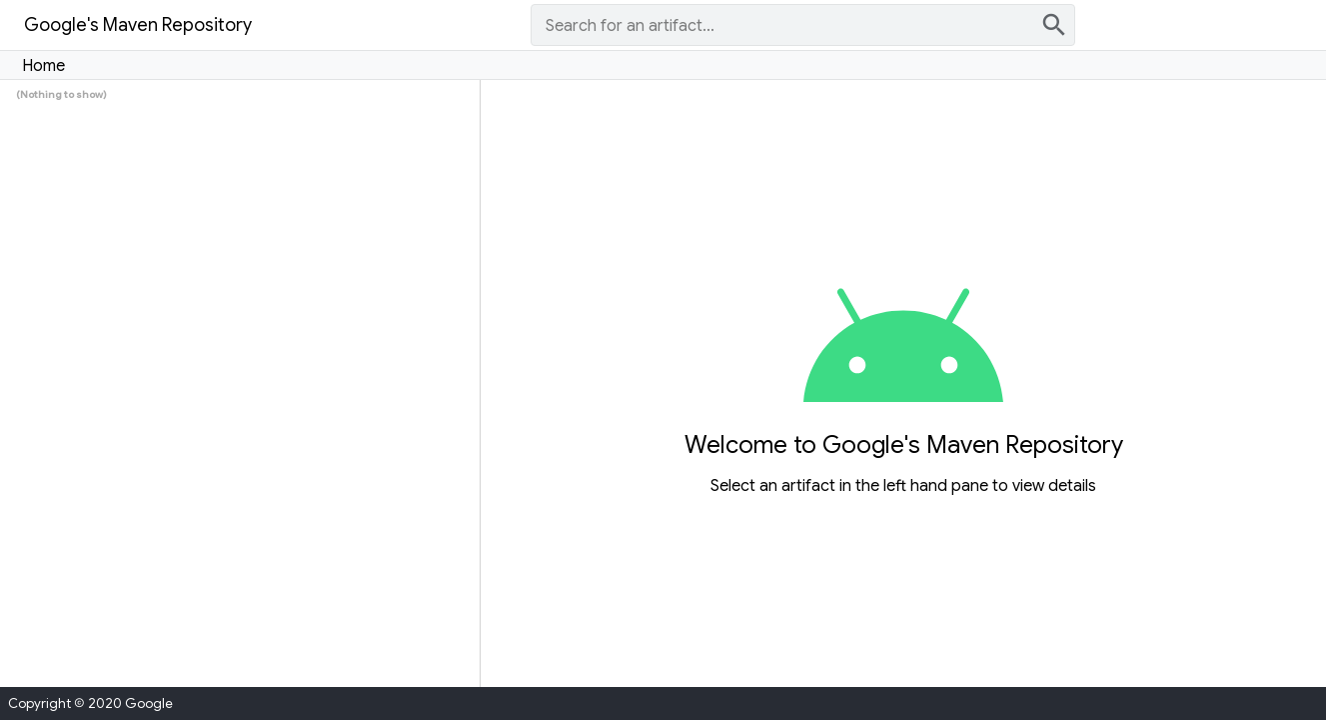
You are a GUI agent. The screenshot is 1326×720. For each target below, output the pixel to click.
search (1054, 25)
